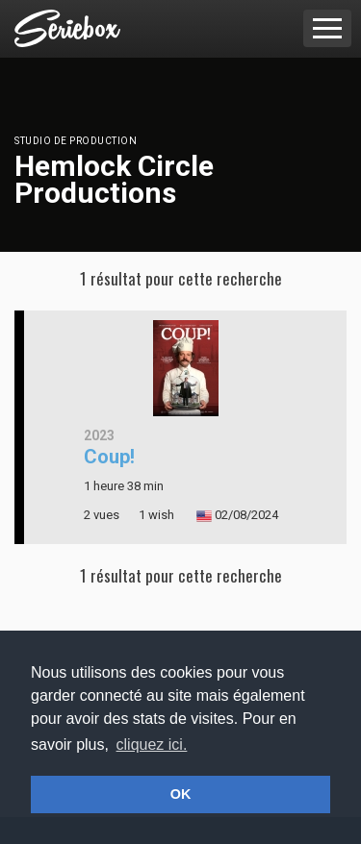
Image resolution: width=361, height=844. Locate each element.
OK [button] (181, 794)
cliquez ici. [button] (152, 744)
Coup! (109, 456)
